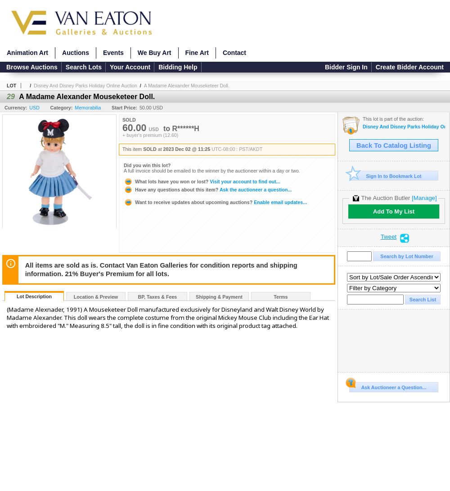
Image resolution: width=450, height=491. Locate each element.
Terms (281, 297)
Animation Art (27, 52)
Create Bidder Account (410, 67)
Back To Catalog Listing (393, 145)
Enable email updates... (215, 202)
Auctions (75, 52)
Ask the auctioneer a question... (208, 189)
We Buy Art (154, 52)
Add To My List (393, 211)
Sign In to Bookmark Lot (385, 176)
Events (113, 52)
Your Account (130, 67)
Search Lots (84, 67)
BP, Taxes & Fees (157, 297)
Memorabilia (88, 107)
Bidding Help (177, 67)
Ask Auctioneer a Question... (387, 386)
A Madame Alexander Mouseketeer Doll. (187, 85)
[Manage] (424, 198)
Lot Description (34, 296)
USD (34, 107)
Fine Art (197, 52)
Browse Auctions (32, 67)
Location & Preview (96, 297)
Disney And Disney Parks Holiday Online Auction (85, 85)
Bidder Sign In (346, 67)
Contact (234, 52)
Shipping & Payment (219, 297)
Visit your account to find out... (202, 181)
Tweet (389, 237)
